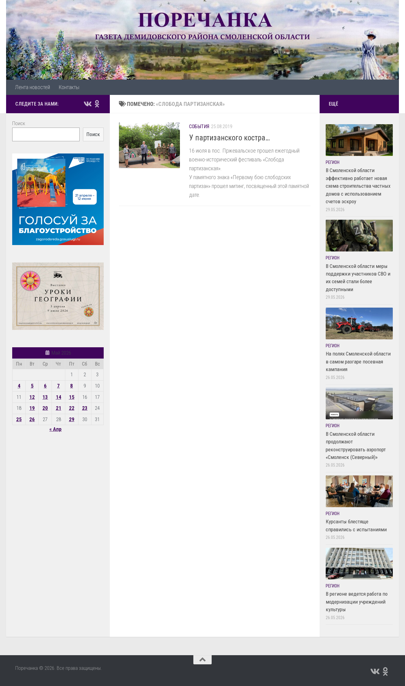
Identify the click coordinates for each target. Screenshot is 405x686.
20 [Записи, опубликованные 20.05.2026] (45, 408)
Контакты (69, 87)
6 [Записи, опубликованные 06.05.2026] (45, 386)
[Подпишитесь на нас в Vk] (87, 103)
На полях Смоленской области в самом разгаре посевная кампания (358, 361)
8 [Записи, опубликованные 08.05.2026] (71, 386)
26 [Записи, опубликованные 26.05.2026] (32, 419)
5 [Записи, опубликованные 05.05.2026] (32, 386)
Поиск (18, 123)
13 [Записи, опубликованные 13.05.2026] (45, 397)
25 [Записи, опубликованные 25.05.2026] (19, 419)
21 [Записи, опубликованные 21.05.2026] (58, 408)
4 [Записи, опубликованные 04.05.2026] (19, 386)
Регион (332, 162)
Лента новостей (32, 87)
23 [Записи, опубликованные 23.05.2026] (85, 408)
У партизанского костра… (229, 137)
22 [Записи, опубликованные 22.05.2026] (71, 408)
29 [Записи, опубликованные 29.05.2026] (71, 419)
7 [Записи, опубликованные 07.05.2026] (58, 386)
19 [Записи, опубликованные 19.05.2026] (32, 408)
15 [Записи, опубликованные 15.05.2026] (71, 397)
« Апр (55, 429)
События (199, 126)
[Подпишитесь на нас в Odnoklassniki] (97, 103)
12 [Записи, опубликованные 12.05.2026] (32, 397)
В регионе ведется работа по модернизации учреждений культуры (357, 601)
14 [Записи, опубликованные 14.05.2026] (58, 397)
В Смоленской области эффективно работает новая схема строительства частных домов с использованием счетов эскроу (358, 185)
